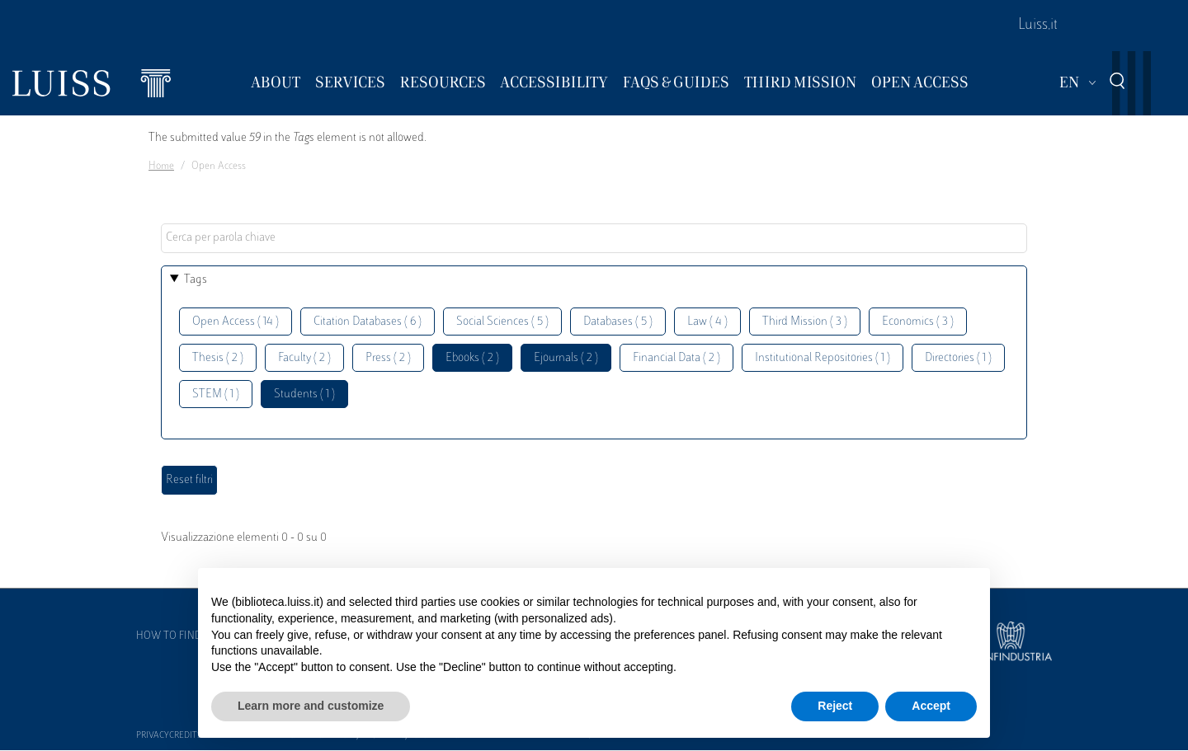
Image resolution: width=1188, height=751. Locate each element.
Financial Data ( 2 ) (676, 358)
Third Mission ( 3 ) (804, 322)
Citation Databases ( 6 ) (368, 322)
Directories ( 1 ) (958, 358)
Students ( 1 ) (304, 394)
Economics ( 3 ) (918, 322)
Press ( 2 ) (388, 358)
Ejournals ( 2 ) (566, 358)
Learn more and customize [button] (311, 705)
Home (161, 166)
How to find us (176, 636)
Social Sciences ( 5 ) (502, 322)
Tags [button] (195, 280)
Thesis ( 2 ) (217, 358)
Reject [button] (835, 705)
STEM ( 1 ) (215, 394)
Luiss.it (1038, 25)
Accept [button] (931, 705)
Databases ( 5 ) (618, 322)
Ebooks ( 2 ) (472, 358)
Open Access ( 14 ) (235, 322)
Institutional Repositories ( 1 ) (822, 358)
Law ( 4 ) (707, 322)
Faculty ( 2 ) (304, 358)
